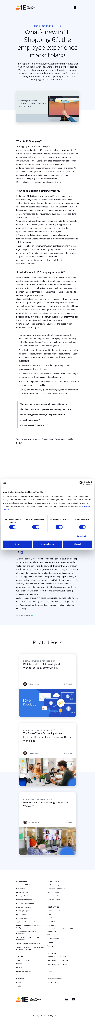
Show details (81, 536)
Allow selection (47, 544)
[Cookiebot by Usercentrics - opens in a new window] (81, 483)
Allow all (77, 544)
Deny (17, 544)
